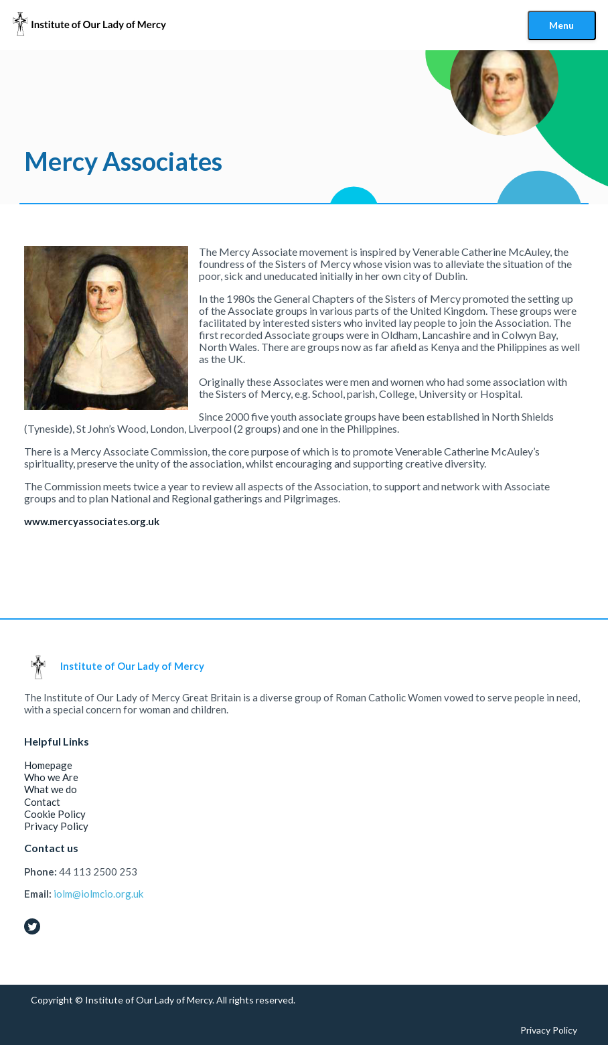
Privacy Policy (56, 826)
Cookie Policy (55, 814)
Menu (561, 25)
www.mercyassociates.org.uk (91, 521)
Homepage (48, 765)
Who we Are (51, 777)
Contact (42, 802)
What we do (50, 789)
